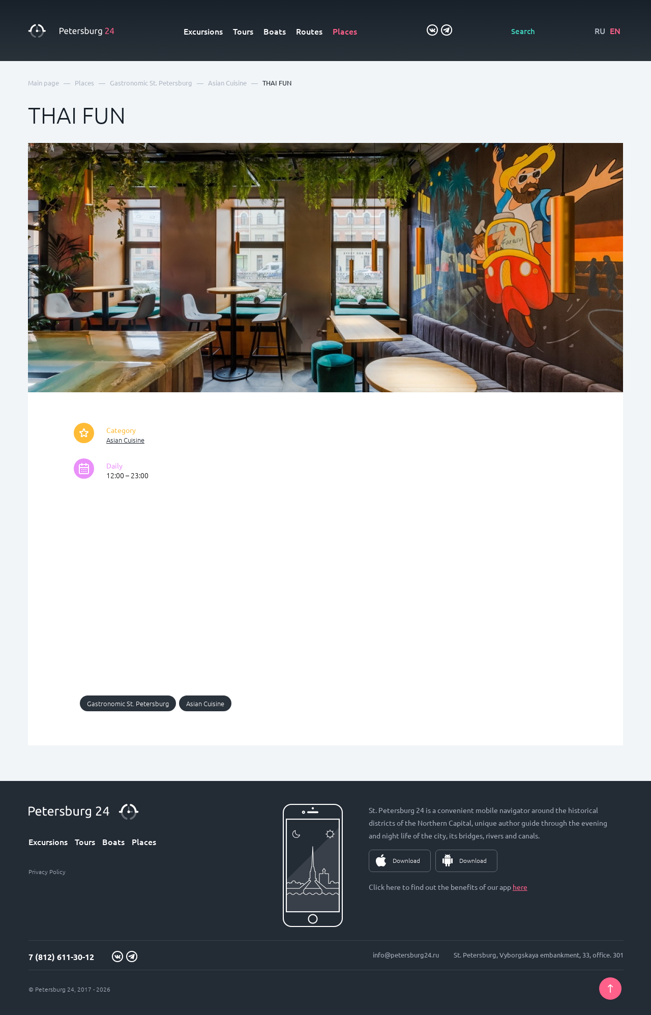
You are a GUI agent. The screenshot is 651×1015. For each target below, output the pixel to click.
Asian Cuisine (125, 440)
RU (600, 30)
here (520, 886)
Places (345, 31)
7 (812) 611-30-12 (61, 956)
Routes (309, 31)
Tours (243, 31)
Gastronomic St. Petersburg (128, 703)
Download (406, 860)
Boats (274, 31)
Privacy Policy (47, 871)
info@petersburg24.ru (406, 954)
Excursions (203, 31)
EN (615, 30)
